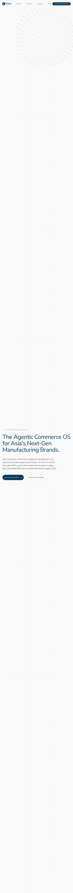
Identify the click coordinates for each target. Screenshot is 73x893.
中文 (49, 4)
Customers (40, 4)
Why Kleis (29, 4)
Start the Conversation (61, 4)
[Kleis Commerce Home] (6, 3)
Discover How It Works (36, 478)
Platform (18, 4)
